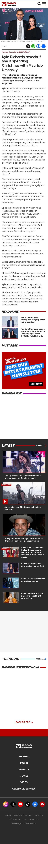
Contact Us (38, 815)
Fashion (24, 769)
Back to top (24, 722)
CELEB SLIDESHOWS (24, 789)
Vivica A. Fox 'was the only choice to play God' (32, 564)
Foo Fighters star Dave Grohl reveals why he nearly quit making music (22, 476)
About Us (28, 815)
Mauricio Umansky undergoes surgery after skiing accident (32, 319)
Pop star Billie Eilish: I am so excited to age (33, 579)
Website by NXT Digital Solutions (24, 824)
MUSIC (24, 763)
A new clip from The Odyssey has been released (23, 508)
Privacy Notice (14, 819)
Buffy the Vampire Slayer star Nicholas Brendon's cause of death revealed (23, 539)
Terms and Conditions (30, 819)
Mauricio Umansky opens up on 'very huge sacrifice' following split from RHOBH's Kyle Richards (33, 332)
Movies (24, 776)
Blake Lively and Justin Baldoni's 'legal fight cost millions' (32, 595)
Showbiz (24, 756)
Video (24, 782)
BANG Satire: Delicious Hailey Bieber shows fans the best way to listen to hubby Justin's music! (32, 552)
